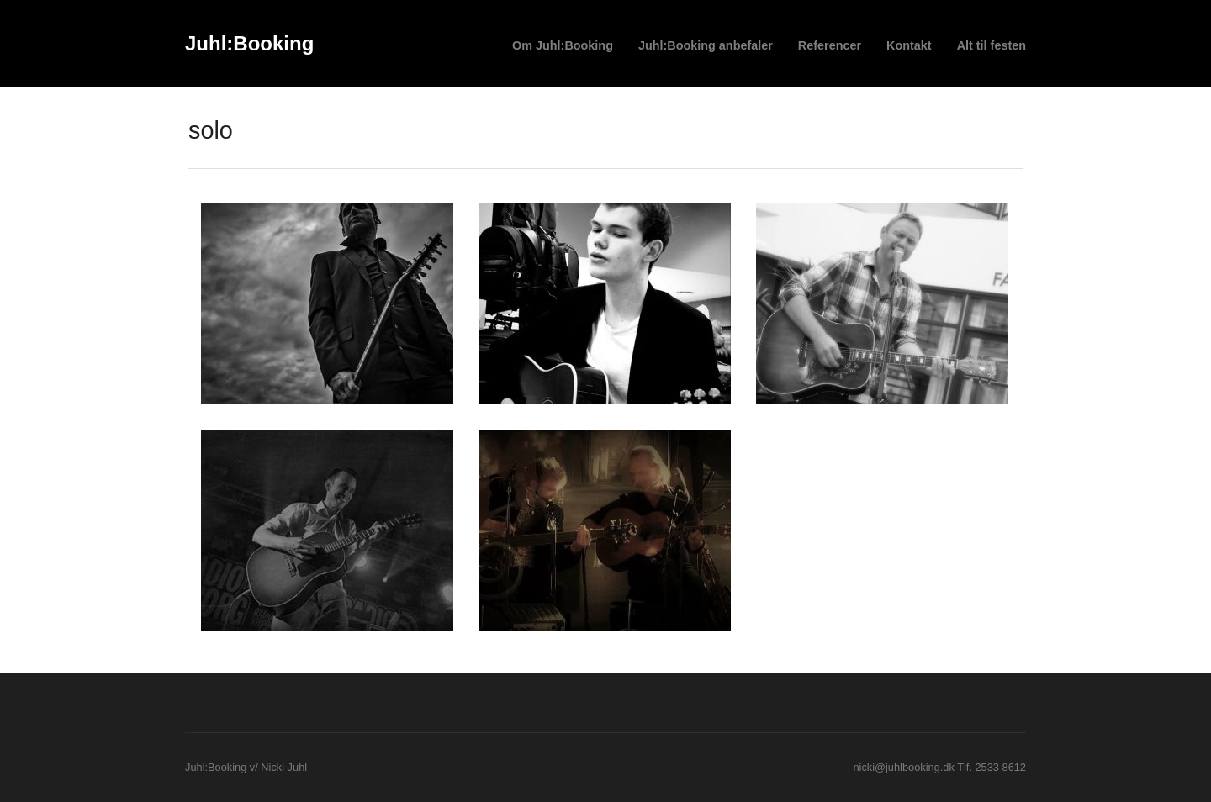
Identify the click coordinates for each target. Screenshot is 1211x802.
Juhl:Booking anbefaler (705, 45)
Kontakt (909, 45)
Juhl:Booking (249, 43)
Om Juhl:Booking (562, 45)
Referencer (829, 45)
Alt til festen (991, 45)
